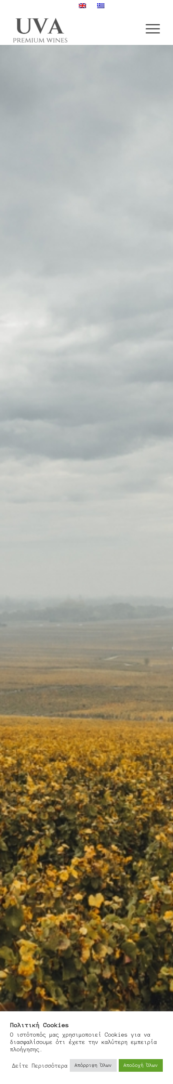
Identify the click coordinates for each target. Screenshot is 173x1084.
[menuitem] (149, 28)
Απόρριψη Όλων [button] (93, 1065)
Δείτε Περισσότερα (40, 1065)
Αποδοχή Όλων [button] (141, 1065)
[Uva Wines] (72, 28)
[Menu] (149, 28)
